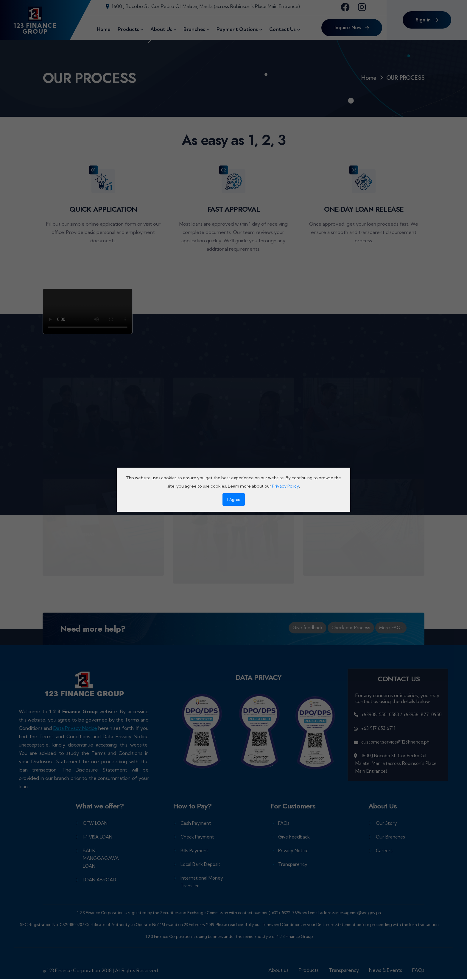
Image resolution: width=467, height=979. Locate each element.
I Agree (233, 499)
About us (278, 970)
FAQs (283, 823)
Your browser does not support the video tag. (88, 311)
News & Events (385, 970)
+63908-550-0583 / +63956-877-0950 (401, 714)
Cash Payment (195, 823)
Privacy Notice (293, 850)
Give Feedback (294, 837)
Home (368, 78)
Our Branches (390, 837)
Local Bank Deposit (200, 864)
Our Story (386, 823)
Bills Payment (194, 850)
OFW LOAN (95, 823)
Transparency (292, 864)
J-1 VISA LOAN (97, 837)
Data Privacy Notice (75, 728)
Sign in (427, 19)
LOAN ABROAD (99, 880)
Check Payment (197, 837)
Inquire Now (351, 27)
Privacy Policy (285, 486)
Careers (384, 850)
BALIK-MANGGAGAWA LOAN (101, 858)
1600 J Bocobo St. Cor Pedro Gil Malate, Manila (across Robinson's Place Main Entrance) (203, 6)
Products (309, 970)
